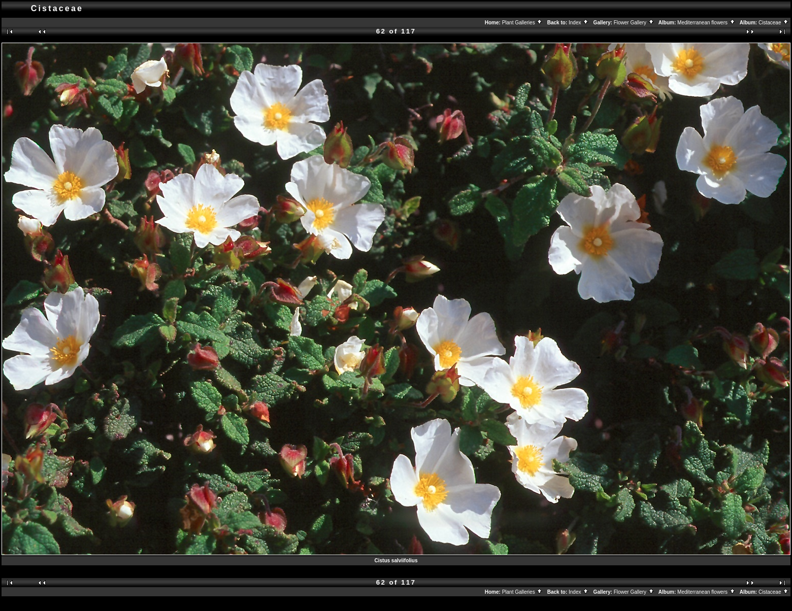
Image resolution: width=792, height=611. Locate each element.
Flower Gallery (634, 22)
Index (579, 22)
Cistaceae (773, 22)
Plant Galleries (522, 22)
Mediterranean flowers (706, 22)
